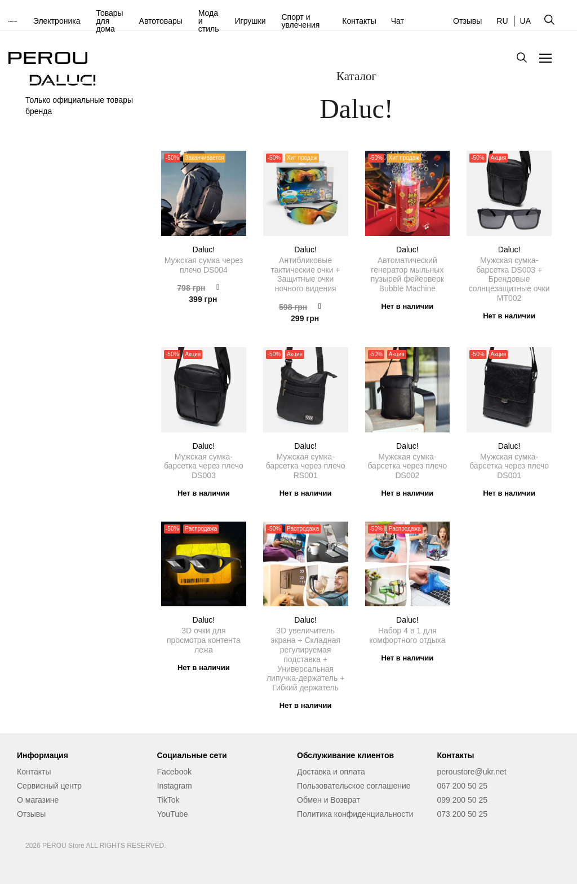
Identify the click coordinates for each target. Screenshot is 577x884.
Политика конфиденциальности (355, 814)
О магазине (38, 799)
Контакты (359, 20)
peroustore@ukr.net (472, 771)
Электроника (57, 20)
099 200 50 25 (462, 799)
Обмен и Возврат (328, 799)
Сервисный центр (49, 785)
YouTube (172, 814)
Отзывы (467, 20)
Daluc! (204, 249)
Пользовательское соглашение (354, 785)
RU (502, 20)
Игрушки (249, 20)
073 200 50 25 (462, 814)
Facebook (174, 771)
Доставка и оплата (331, 771)
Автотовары (161, 20)
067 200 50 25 (462, 785)
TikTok (168, 799)
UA (525, 20)
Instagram (174, 785)
